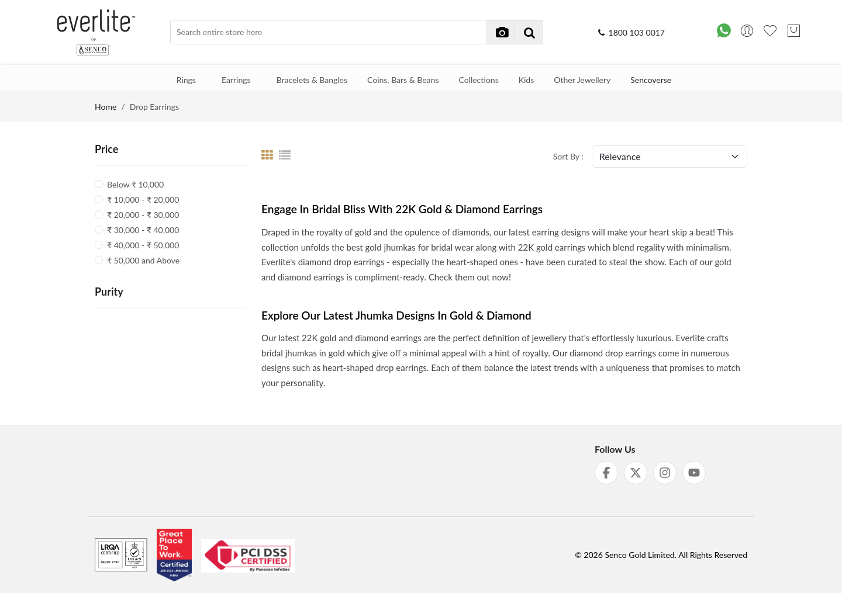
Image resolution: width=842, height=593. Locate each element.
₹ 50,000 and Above (143, 260)
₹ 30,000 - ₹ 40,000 (143, 230)
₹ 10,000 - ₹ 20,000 (143, 199)
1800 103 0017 (630, 32)
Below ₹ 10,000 (135, 184)
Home (105, 107)
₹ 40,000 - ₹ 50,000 (143, 245)
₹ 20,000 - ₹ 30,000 (143, 215)
